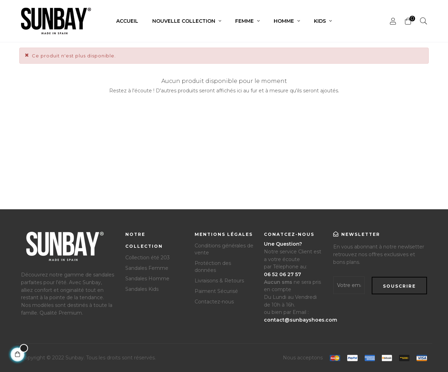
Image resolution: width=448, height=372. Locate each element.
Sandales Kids (142, 289)
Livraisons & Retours (219, 281)
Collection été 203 (147, 257)
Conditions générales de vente (224, 249)
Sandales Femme (146, 268)
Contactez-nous (214, 302)
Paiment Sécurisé (216, 291)
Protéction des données (213, 266)
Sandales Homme (147, 278)
